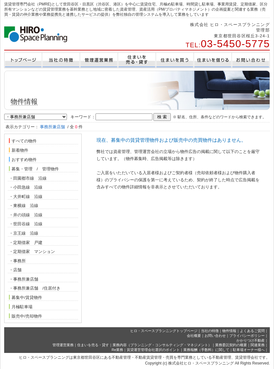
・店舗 (15, 269)
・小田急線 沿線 (27, 187)
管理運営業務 (63, 345)
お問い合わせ (215, 336)
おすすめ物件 (23, 159)
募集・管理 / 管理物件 (34, 168)
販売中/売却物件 (25, 316)
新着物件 (18, 150)
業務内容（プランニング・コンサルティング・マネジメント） (162, 345)
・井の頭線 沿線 (25, 214)
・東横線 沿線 (23, 205)
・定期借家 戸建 (25, 242)
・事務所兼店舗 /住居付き (34, 288)
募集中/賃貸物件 (25, 297)
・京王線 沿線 (23, 233)
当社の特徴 (210, 331)
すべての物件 (23, 140)
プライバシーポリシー (247, 336)
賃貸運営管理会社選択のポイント (153, 350)
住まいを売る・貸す (93, 345)
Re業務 (117, 350)
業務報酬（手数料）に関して (206, 350)
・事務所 (17, 260)
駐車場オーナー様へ (249, 350)
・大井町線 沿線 (26, 196)
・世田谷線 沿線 (25, 223)
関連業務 (258, 345)
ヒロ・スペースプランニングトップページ (163, 331)
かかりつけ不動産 (250, 340)
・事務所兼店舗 (23, 279)
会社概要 (194, 336)
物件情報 (229, 331)
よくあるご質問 (252, 331)
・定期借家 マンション (32, 251)
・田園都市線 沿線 (28, 178)
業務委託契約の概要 (231, 345)
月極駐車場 (20, 306)
